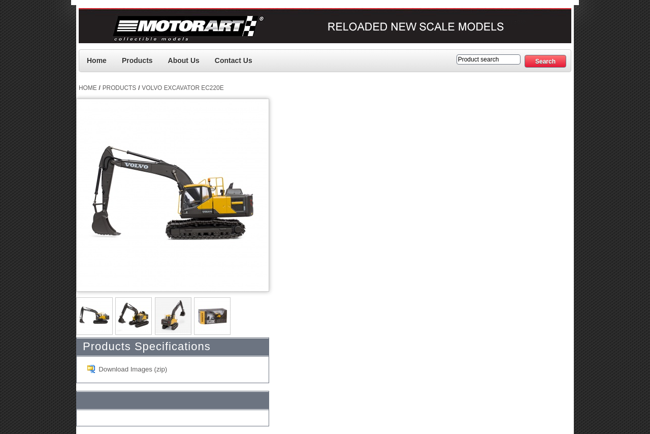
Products (137, 60)
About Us (184, 60)
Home (97, 60)
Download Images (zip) (133, 369)
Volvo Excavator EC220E (182, 87)
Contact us (233, 60)
